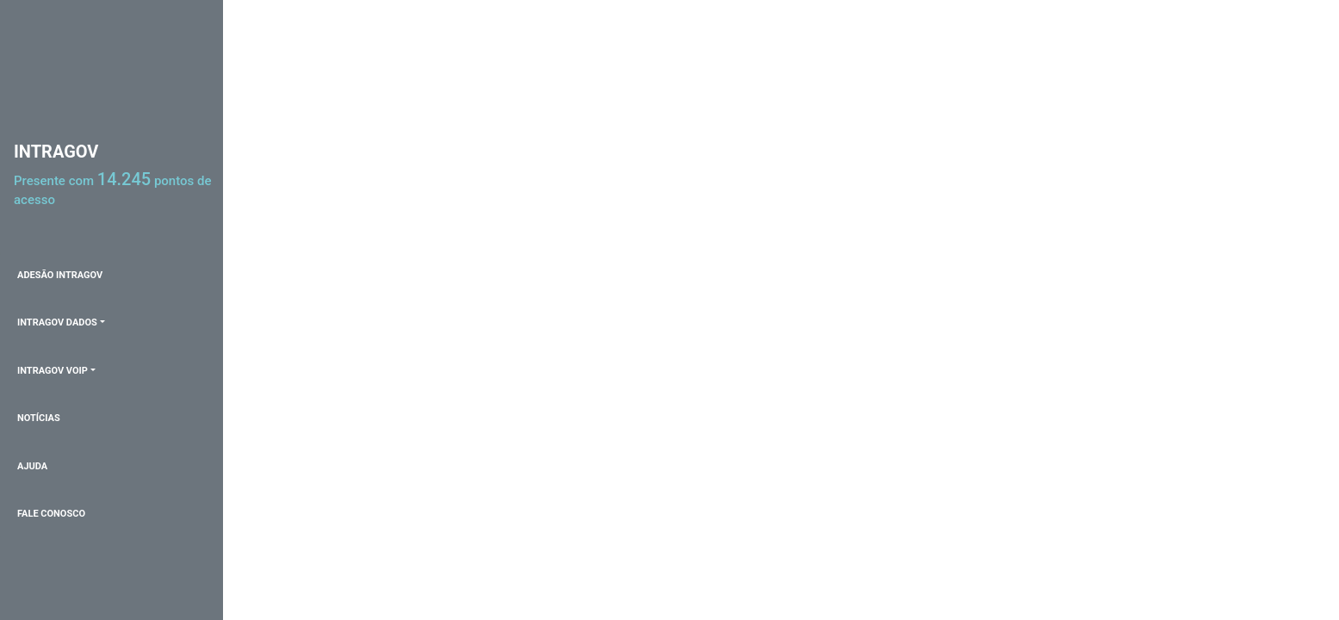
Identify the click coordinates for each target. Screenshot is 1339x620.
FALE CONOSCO (51, 513)
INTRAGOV (56, 151)
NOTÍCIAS (38, 418)
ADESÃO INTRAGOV (59, 275)
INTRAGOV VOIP (52, 370)
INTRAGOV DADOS (57, 322)
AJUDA (32, 466)
